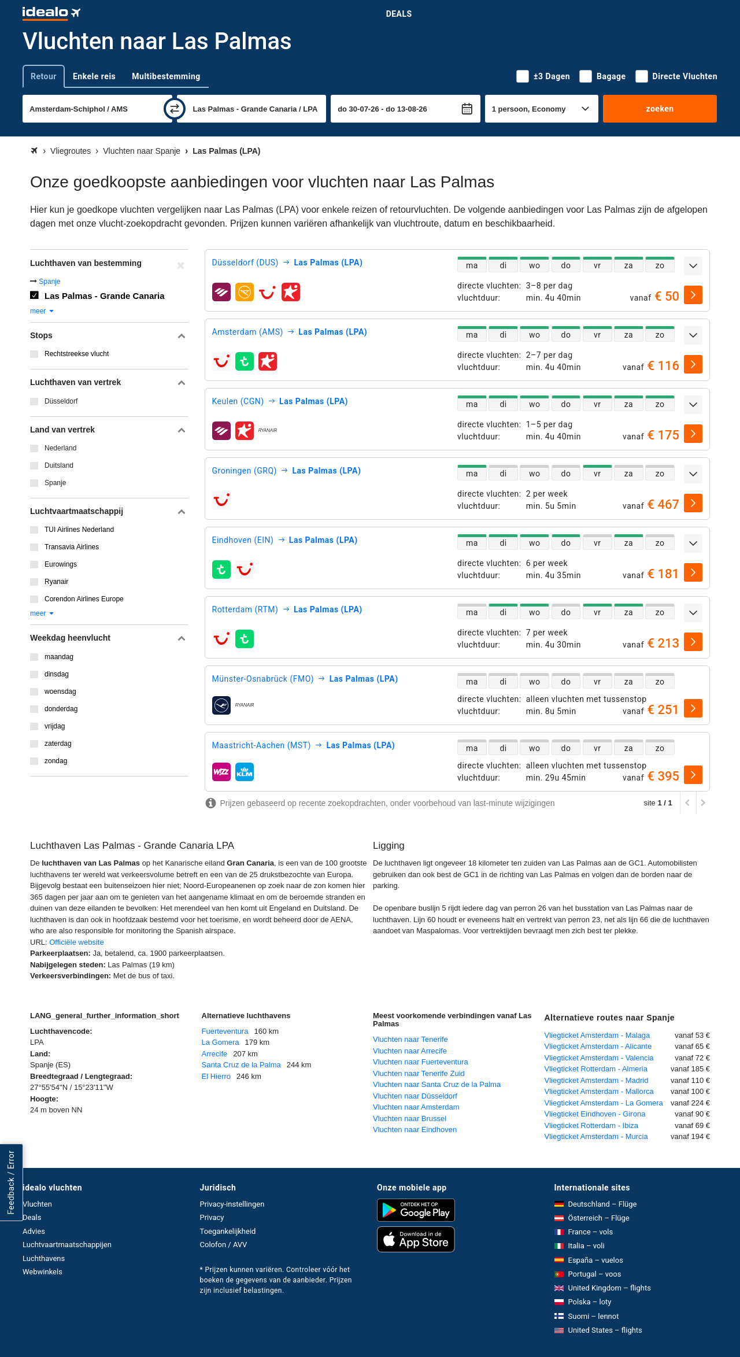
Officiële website (76, 942)
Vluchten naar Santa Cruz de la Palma (437, 1084)
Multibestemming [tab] (166, 76)
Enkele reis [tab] (94, 76)
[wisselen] (175, 109)
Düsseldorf (61, 401)
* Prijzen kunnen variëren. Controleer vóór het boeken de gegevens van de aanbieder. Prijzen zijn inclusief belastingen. (276, 1280)
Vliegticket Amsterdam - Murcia (596, 1136)
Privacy (212, 1217)
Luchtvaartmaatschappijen (67, 1244)
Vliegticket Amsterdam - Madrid (597, 1080)
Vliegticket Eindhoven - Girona (595, 1114)
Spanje (49, 282)
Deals (399, 14)
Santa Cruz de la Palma (241, 1064)
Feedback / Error (11, 1183)
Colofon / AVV (223, 1244)
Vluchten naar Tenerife (410, 1039)
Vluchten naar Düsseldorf (415, 1096)
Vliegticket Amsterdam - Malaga (597, 1035)
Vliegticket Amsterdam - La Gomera (604, 1103)
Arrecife (215, 1053)
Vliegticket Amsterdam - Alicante (598, 1046)
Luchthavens (44, 1258)
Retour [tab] (44, 76)
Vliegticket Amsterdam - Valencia (599, 1057)
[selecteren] (693, 295)
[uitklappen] (693, 266)
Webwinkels (42, 1271)
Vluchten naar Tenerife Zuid (419, 1073)
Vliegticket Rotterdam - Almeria (596, 1068)
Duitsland (59, 465)
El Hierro (216, 1076)
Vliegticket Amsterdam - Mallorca (599, 1091)
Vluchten (37, 1204)
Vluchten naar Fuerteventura (420, 1062)
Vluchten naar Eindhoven (415, 1129)
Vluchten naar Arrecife (410, 1051)
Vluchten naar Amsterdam (416, 1107)
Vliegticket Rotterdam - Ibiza (592, 1125)
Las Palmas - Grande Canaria (105, 296)
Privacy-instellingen (232, 1204)
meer (42, 311)
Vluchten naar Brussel (409, 1118)
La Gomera (220, 1042)
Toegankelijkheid (228, 1231)
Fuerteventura (225, 1031)
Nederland (60, 448)
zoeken (660, 108)
